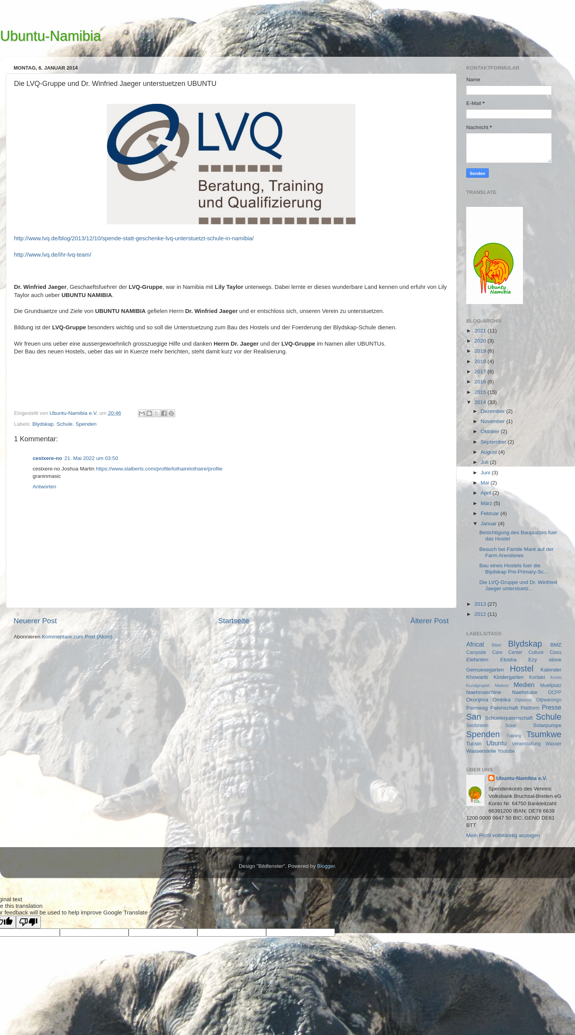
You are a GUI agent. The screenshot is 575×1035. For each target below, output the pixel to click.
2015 (481, 392)
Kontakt (537, 677)
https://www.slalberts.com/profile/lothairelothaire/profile (159, 469)
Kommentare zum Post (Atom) (77, 637)
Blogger (326, 866)
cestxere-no (47, 458)
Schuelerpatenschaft (509, 718)
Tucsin (473, 744)
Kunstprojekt (478, 685)
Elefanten (477, 660)
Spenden (85, 424)
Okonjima (477, 700)
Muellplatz (550, 685)
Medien (524, 684)
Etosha (508, 660)
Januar (489, 523)
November (493, 421)
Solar (510, 725)
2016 (481, 382)
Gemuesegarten (485, 670)
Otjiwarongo (548, 700)
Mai (486, 483)
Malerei (501, 685)
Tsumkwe (543, 734)
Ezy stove (544, 660)
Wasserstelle (481, 751)
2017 (481, 371)
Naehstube (524, 692)
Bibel (496, 645)
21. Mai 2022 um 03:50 (91, 458)
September (494, 442)
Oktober (491, 431)
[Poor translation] (28, 922)
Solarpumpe (547, 725)
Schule (65, 424)
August (489, 452)
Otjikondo (524, 700)
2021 (481, 331)
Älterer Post (429, 621)
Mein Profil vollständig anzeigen (503, 835)
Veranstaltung (526, 744)
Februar (490, 513)
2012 (481, 614)
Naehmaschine (483, 692)
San (473, 717)
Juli (485, 462)
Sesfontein (477, 725)
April (487, 493)
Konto (556, 677)
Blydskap (43, 424)
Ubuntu (496, 743)
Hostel (521, 668)
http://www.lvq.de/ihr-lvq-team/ (52, 255)
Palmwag (477, 708)
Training (513, 735)
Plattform (530, 708)
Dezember (493, 411)
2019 (481, 351)
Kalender (550, 670)
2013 (481, 604)
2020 (481, 341)
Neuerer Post (35, 621)
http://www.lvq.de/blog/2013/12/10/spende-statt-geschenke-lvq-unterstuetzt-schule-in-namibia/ (134, 238)
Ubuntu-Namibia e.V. (521, 778)
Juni (486, 473)
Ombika (502, 700)
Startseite (233, 621)
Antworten (44, 487)
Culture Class (544, 652)
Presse (551, 707)
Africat (475, 644)
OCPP (554, 692)
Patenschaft (504, 708)
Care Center (507, 652)
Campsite (476, 652)
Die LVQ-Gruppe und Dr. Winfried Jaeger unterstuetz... (518, 585)
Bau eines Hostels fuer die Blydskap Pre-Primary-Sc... (513, 569)
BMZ (556, 645)
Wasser (553, 744)
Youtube (506, 751)
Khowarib (477, 677)
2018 (481, 361)
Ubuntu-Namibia (50, 36)
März (487, 503)
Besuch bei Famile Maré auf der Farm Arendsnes (516, 552)
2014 (481, 402)
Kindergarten (508, 677)
